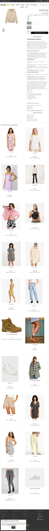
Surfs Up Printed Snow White (11, 156)
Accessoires (34, 4)
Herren (13, 4)
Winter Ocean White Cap (35, 272)
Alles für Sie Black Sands (35, 425)
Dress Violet (9, 196)
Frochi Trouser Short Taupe (11, 420)
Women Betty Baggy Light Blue (34, 310)
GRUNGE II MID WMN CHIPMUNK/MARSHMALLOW (12, 339)
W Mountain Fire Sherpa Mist (35, 190)
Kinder (22, 4)
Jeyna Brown (34, 349)
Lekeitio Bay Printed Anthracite (11, 235)
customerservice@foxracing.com (36, 110)
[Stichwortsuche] (43, 4)
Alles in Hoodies (31, 115)
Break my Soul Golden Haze (34, 461)
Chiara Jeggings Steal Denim (10, 500)
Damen (18, 4)
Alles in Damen (31, 116)
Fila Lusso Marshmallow (35, 493)
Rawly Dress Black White (11, 272)
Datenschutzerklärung (12, 525)
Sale (26, 7)
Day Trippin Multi (11, 309)
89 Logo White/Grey (10, 388)
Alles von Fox (30, 117)
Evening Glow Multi (11, 461)
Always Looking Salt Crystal (35, 158)
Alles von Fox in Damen (32, 120)
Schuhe (27, 4)
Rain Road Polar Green (34, 385)
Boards (22, 7)
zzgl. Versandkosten (44, 13)
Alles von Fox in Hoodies (32, 119)
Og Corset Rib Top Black (35, 228)
